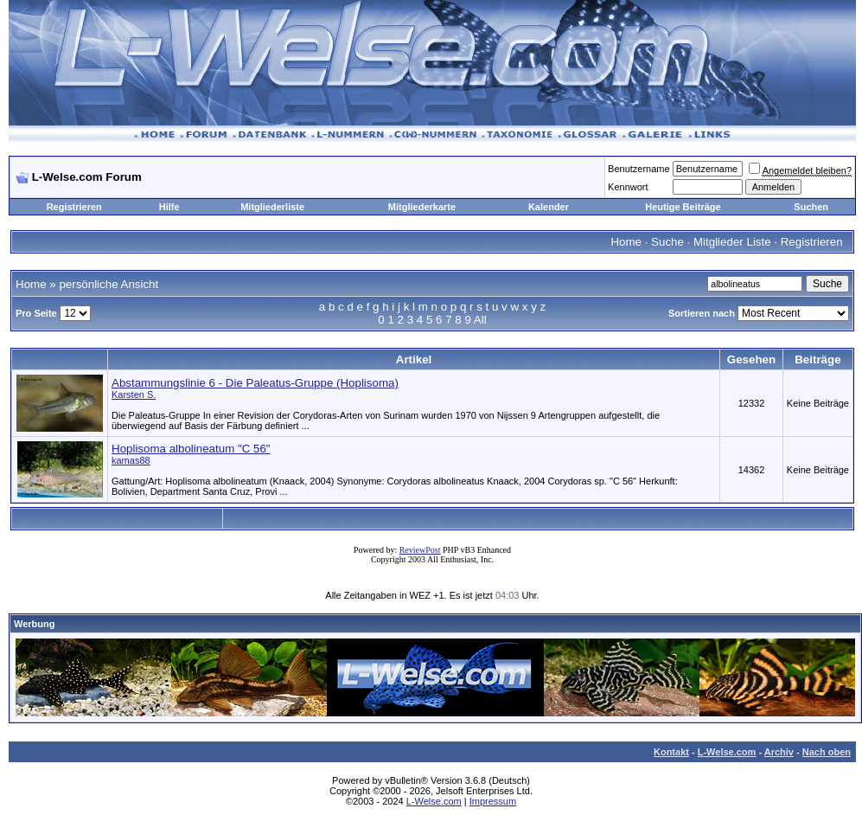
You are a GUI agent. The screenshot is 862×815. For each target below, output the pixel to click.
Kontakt (671, 752)
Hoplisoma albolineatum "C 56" (191, 448)
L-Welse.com (727, 752)
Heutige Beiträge (682, 207)
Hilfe (169, 207)
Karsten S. (134, 394)
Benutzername (639, 169)
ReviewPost (420, 550)
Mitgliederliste (272, 207)
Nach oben (826, 752)
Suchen (811, 207)
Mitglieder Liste (732, 241)
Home (626, 241)
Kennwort (628, 187)
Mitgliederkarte (422, 207)
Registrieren (74, 207)
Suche (667, 241)
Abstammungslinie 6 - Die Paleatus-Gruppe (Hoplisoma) (255, 382)
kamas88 (131, 460)
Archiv (779, 752)
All (480, 319)
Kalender (548, 207)
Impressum (492, 801)
